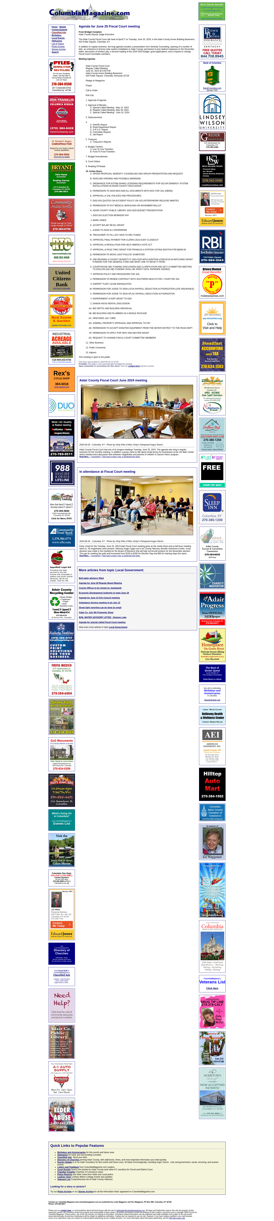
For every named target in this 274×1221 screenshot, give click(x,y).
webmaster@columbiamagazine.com (130, 1210)
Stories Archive (59, 49)
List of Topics (58, 44)
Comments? (96, 457)
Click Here (212, 988)
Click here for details (62, 157)
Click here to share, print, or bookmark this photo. (121, 457)
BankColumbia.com (212, 88)
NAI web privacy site (177, 1218)
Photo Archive (58, 46)
